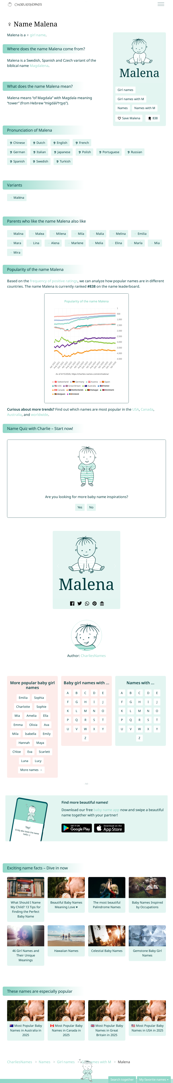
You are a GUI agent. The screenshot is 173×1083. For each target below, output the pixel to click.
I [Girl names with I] (94, 702)
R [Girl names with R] (85, 720)
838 (152, 118)
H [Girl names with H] (85, 702)
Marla (138, 243)
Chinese (17, 143)
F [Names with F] (122, 702)
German (17, 152)
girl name (38, 35)
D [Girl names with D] (94, 693)
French (82, 143)
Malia (100, 234)
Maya (40, 743)
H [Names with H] (139, 702)
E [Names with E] (157, 693)
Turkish (63, 161)
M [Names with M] (139, 711)
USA (135, 409)
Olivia (33, 725)
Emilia (142, 234)
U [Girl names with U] (68, 729)
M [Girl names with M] (85, 711)
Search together (122, 1079)
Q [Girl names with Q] (76, 720)
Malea (39, 234)
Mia (157, 243)
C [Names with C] (139, 693)
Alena (55, 243)
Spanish (17, 161)
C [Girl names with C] (85, 693)
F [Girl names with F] (68, 702)
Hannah (24, 743)
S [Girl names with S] (94, 720)
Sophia (39, 698)
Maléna (19, 197)
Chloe (17, 752)
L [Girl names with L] (76, 711)
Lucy (38, 761)
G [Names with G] (131, 702)
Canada (147, 409)
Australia (14, 414)
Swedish (40, 161)
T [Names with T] (157, 720)
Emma (18, 725)
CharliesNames (93, 655)
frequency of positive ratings (54, 281)
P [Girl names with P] (68, 720)
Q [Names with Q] (130, 720)
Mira (17, 252)
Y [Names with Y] (157, 729)
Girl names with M (131, 99)
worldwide (39, 414)
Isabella (30, 734)
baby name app (106, 809)
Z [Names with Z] (139, 738)
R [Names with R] (139, 720)
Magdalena (39, 65)
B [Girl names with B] (77, 693)
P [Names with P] (122, 720)
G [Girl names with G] (77, 702)
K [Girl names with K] (68, 711)
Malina (18, 234)
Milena (61, 234)
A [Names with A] (122, 693)
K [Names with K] (122, 711)
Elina (118, 243)
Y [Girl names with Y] (103, 729)
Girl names (125, 90)
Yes (80, 507)
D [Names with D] (148, 693)
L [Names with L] (130, 711)
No (91, 507)
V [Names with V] (131, 729)
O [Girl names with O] (103, 711)
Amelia (31, 716)
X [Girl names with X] (94, 729)
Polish (84, 152)
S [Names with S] (148, 720)
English (60, 143)
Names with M (144, 108)
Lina (36, 243)
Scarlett (44, 752)
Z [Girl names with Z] (85, 738)
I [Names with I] (148, 702)
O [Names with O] (157, 711)
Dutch (39, 143)
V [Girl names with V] (77, 729)
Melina (121, 234)
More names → (31, 770)
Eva (29, 752)
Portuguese (109, 152)
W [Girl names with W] (85, 729)
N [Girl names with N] (94, 711)
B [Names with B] (131, 693)
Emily (47, 734)
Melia (99, 243)
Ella (45, 716)
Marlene (77, 243)
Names (123, 108)
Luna (24, 761)
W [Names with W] (139, 729)
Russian (134, 152)
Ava (46, 725)
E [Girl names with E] (103, 693)
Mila (81, 234)
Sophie (41, 707)
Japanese (62, 152)
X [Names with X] (148, 729)
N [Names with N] (148, 711)
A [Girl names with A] (68, 693)
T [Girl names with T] (103, 720)
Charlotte (23, 707)
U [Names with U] (122, 729)
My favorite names (152, 1079)
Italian (39, 152)
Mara (17, 243)
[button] (58, 566)
